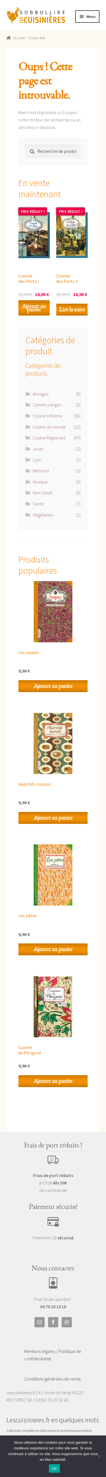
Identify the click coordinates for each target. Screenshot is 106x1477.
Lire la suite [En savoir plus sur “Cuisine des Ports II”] (72, 309)
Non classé (43, 492)
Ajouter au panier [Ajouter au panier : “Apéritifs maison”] (53, 818)
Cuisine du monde (49, 427)
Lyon (37, 459)
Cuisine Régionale (49, 438)
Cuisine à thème (47, 416)
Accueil (19, 37)
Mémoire (41, 471)
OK (54, 1468)
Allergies (41, 394)
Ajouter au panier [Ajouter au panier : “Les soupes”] (53, 686)
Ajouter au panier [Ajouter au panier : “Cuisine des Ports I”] (34, 307)
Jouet (38, 449)
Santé (38, 504)
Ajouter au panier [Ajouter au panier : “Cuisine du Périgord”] (53, 1081)
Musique (40, 482)
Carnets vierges (47, 405)
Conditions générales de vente (52, 1379)
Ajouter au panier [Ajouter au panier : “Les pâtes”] (53, 949)
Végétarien (43, 515)
